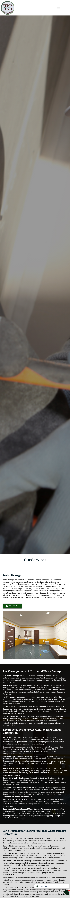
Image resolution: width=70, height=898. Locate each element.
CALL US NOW (12, 606)
